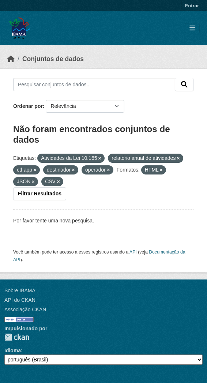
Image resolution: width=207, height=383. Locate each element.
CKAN (16, 337)
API (133, 252)
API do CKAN (19, 300)
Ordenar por (28, 106)
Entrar (192, 5)
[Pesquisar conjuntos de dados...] (94, 84)
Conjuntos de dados (53, 59)
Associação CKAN (25, 309)
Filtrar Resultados (39, 193)
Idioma (12, 350)
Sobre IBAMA (19, 290)
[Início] (11, 59)
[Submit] (184, 84)
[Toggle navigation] (192, 28)
